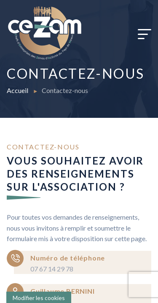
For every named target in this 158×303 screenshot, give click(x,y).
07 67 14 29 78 (51, 269)
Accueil (18, 90)
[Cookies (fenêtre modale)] (38, 297)
